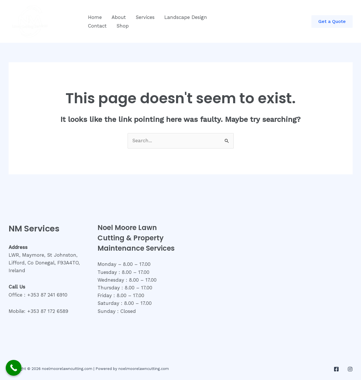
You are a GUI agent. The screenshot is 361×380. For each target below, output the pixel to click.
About (119, 17)
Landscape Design (185, 17)
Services (145, 17)
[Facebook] (336, 369)
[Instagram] (350, 369)
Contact (97, 26)
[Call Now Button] (14, 368)
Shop (122, 26)
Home (95, 17)
